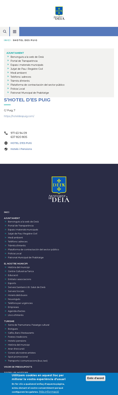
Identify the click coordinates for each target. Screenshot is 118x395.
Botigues (13, 329)
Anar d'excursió (16, 349)
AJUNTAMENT (12, 218)
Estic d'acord (95, 379)
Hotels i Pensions (21, 149)
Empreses (13, 307)
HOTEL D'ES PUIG (21, 143)
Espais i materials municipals (23, 229)
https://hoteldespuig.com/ (19, 116)
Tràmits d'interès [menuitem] (20, 80)
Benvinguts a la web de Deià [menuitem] (27, 56)
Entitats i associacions (19, 279)
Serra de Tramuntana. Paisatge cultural (28, 325)
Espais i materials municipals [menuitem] (26, 64)
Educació (13, 275)
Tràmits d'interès (17, 245)
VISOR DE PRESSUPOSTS (18, 367)
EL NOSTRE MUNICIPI (16, 263)
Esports (12, 283)
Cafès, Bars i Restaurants (21, 333)
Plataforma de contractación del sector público (33, 249)
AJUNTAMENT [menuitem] (15, 52)
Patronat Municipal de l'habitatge (26, 257)
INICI (6, 212)
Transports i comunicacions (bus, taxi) (27, 360)
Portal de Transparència (21, 225)
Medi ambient (15, 237)
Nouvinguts (14, 299)
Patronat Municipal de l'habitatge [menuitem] (29, 92)
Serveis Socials (16, 291)
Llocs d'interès (15, 315)
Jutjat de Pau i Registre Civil (22, 233)
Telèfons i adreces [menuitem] (20, 76)
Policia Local (14, 253)
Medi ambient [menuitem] (18, 72)
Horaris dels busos (17, 295)
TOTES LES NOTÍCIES (16, 372)
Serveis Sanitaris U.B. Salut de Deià (26, 287)
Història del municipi (19, 267)
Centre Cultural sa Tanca (21, 271)
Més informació (49, 392)
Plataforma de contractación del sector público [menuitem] (37, 84)
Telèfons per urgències (20, 303)
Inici (7, 40)
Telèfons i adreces (17, 241)
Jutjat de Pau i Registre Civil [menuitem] (26, 68)
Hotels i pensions (17, 341)
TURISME (9, 321)
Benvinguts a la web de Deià (23, 221)
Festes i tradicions (17, 337)
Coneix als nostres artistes (22, 353)
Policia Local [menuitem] (17, 88)
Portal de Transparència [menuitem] (24, 60)
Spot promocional (18, 357)
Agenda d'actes (16, 311)
